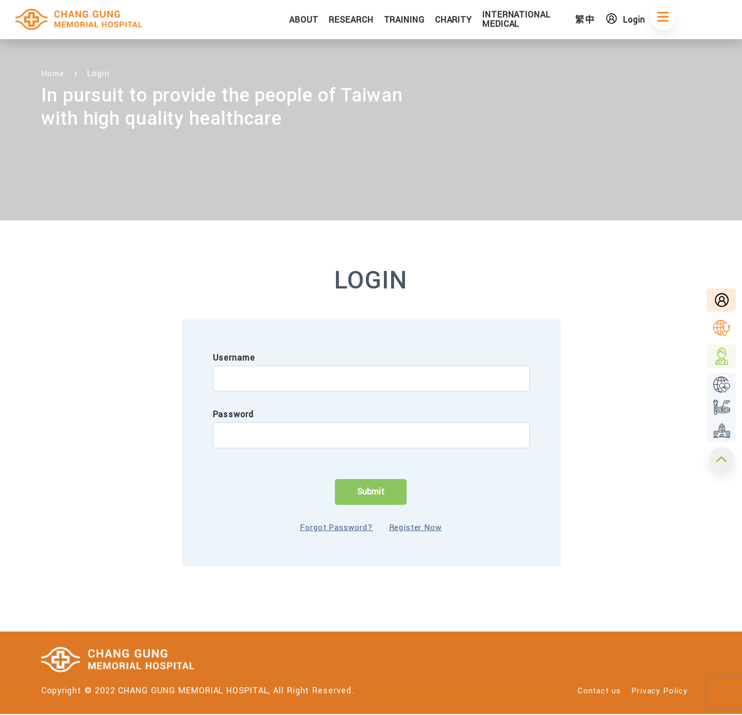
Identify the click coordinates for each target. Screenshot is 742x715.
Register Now (419, 528)
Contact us (591, 691)
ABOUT (325, 21)
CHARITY (474, 21)
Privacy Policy (658, 691)
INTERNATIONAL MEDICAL (537, 20)
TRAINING (424, 21)
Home (53, 73)
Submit (370, 492)
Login (646, 20)
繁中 (598, 21)
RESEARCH (372, 21)
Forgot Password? (333, 528)
